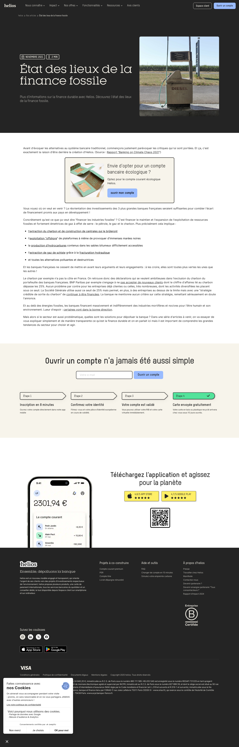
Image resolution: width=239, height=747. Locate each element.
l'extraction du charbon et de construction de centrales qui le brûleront (73, 231)
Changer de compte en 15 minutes (157, 572)
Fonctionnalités (92, 5)
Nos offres (71, 5)
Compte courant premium (111, 569)
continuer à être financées (82, 294)
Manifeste (188, 576)
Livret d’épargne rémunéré (112, 580)
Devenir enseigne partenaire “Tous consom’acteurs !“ (199, 588)
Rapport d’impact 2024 (193, 594)
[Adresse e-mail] (104, 375)
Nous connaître (35, 5)
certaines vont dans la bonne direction (88, 309)
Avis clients (133, 5)
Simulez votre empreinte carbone (156, 576)
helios (20, 16)
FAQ (143, 569)
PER (101, 572)
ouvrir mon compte (122, 192)
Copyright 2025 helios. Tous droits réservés (130, 675)
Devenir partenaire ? (192, 583)
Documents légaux (79, 675)
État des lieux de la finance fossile (53, 16)
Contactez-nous (190, 580)
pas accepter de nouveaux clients (141, 282)
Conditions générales (30, 675)
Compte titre (105, 576)
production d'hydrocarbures (48, 245)
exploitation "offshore (43, 238)
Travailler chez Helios (193, 572)
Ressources (114, 5)
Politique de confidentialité (55, 675)
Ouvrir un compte (148, 374)
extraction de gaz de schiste (47, 252)
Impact (54, 5)
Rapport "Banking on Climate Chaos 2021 (133, 152)
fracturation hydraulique (95, 252)
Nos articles (31, 16)
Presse (186, 569)
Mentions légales (99, 675)
